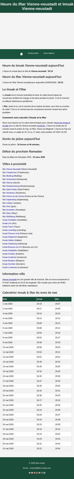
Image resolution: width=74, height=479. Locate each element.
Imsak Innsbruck (9, 257)
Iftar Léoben (7, 203)
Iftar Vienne (7, 183)
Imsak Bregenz (9, 261)
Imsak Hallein (8, 240)
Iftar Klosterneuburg (11, 186)
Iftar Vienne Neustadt (11, 169)
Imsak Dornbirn (9, 264)
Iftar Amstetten (9, 210)
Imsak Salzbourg (9, 244)
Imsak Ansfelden (9, 220)
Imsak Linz (7, 223)
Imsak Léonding (9, 230)
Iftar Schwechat (9, 179)
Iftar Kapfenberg (9, 200)
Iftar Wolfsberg (9, 217)
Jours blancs (48, 53)
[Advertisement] (37, 31)
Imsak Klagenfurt (10, 237)
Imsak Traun (8, 227)
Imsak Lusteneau (10, 267)
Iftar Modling (8, 176)
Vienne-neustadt (9, 279)
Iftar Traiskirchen (9, 172)
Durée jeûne (33, 53)
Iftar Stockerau (9, 193)
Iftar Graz (6, 206)
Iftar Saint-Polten (9, 189)
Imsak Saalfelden (10, 250)
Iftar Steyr (6, 213)
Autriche (41, 126)
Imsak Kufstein (9, 254)
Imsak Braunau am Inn (12, 247)
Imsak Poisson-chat (11, 233)
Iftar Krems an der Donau (13, 196)
